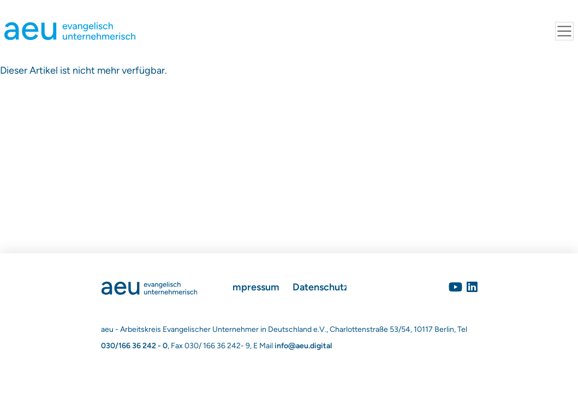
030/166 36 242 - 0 (134, 345)
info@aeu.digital (303, 345)
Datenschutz (321, 287)
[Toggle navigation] (564, 31)
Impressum (254, 287)
